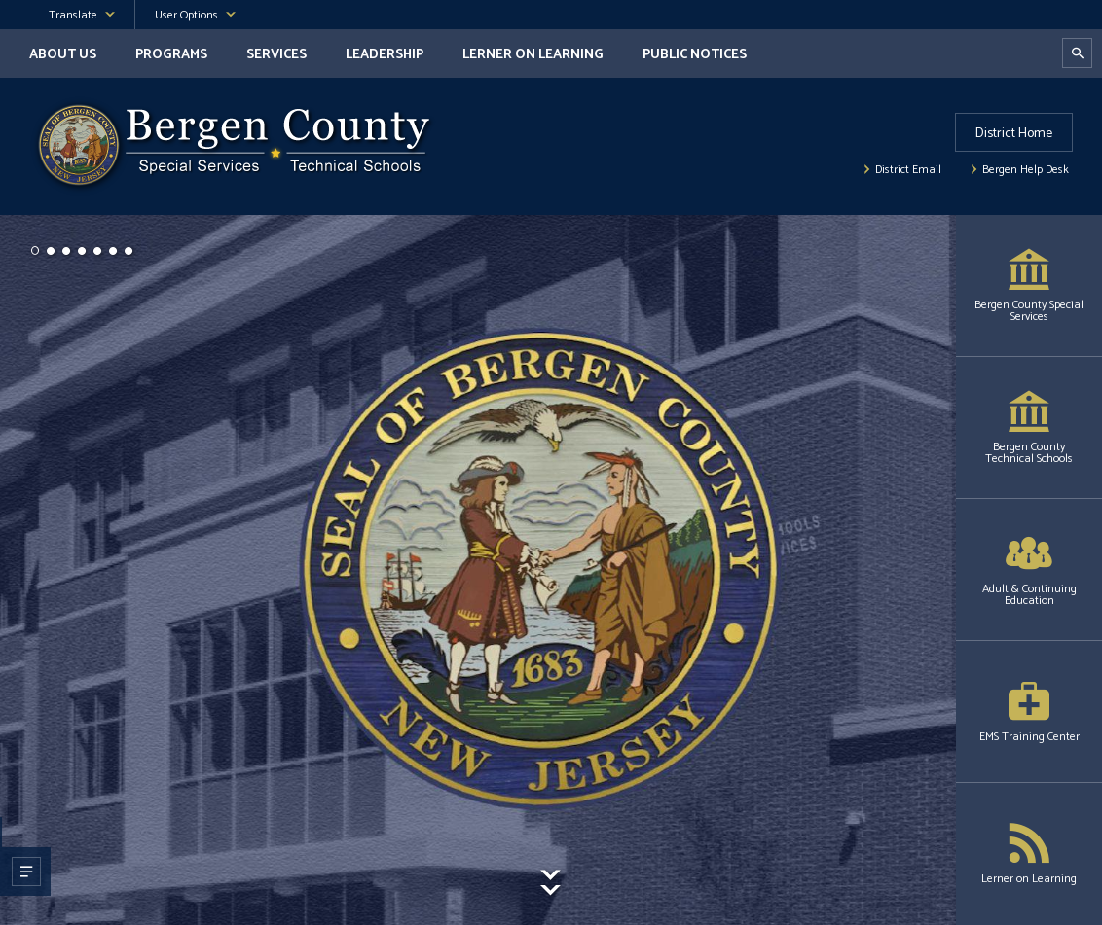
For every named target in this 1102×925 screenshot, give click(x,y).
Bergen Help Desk (1025, 170)
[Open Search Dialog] (1077, 53)
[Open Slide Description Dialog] (24, 871)
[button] (35, 251)
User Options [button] (186, 15)
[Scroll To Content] (550, 898)
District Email (908, 170)
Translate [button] (73, 15)
